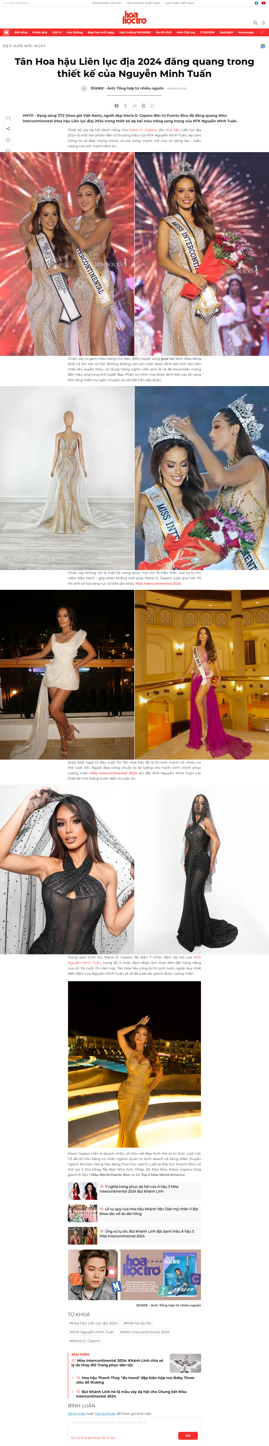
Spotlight (226, 32)
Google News (263, 46)
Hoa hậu (172, 130)
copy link (134, 106)
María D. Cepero (143, 130)
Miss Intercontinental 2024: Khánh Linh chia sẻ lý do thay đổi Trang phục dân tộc (117, 1361)
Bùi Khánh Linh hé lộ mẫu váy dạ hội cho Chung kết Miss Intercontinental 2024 (131, 1393)
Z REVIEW (207, 32)
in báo (143, 106)
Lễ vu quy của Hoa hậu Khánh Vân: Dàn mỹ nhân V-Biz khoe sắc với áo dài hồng (147, 1210)
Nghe (8, 117)
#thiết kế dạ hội (137, 1322)
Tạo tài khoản (105, 1413)
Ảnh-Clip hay (186, 32)
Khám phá (39, 32)
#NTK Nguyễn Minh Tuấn (92, 1331)
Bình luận (8, 150)
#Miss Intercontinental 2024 (144, 1331)
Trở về (8, 161)
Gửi (188, 1435)
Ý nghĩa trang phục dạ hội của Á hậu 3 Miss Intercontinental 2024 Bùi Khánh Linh (140, 1188)
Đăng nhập (77, 1413)
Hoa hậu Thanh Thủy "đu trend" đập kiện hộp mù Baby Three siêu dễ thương (135, 1379)
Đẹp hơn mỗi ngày (101, 32)
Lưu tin (8, 139)
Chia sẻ (8, 128)
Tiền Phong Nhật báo (143, 3)
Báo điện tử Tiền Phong (134, 17)
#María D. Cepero (85, 1340)
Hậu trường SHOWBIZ (135, 32)
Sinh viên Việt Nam (179, 3)
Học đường (75, 32)
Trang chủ (6, 32)
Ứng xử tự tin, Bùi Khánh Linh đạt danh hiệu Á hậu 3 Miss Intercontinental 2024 (148, 1233)
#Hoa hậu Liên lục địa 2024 (94, 1322)
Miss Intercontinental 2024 (113, 773)
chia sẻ (116, 106)
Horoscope (246, 32)
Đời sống (21, 32)
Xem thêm (263, 32)
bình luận (152, 106)
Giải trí (57, 32)
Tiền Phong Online (106, 3)
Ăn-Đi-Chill (164, 32)
